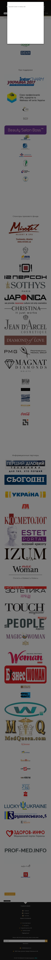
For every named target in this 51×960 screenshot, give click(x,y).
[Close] (42, 3)
